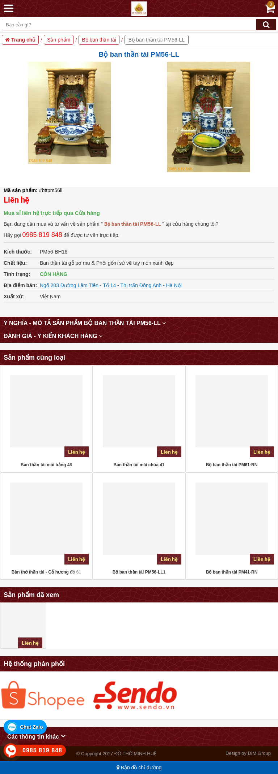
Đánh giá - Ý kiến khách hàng (53, 336)
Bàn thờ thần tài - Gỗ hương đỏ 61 (46, 572)
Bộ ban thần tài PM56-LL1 (139, 572)
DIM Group (259, 753)
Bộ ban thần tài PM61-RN (232, 464)
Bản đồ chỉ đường (139, 767)
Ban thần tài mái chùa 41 (138, 464)
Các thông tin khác (36, 736)
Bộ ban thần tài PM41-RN (232, 572)
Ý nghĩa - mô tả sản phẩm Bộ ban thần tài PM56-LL (85, 323)
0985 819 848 (42, 234)
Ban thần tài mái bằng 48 (46, 464)
